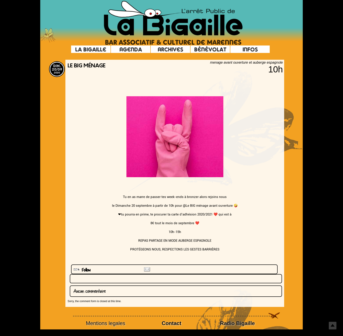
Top (332, 325)
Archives (170, 49)
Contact (171, 323)
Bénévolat (210, 49)
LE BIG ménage (86, 66)
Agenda (130, 49)
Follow (81, 270)
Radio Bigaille (237, 323)
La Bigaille (90, 49)
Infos (250, 49)
